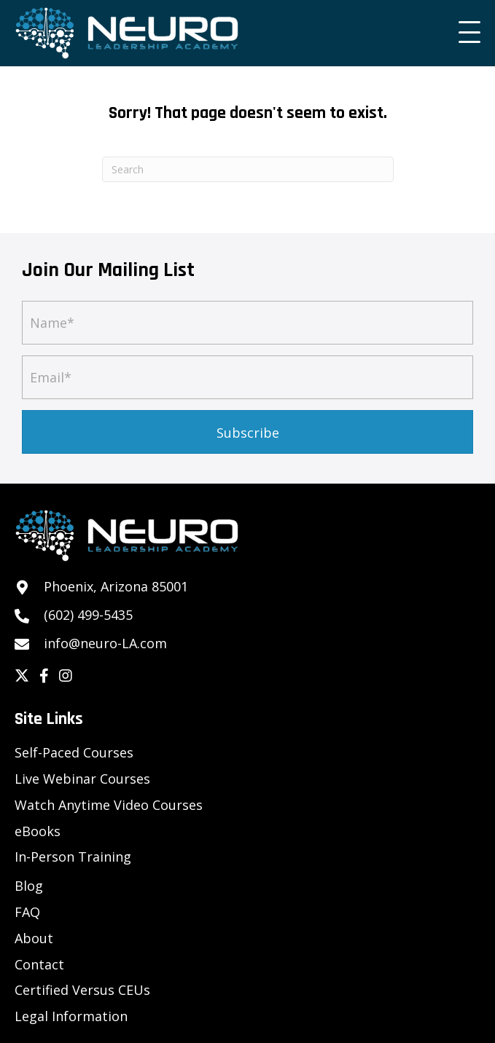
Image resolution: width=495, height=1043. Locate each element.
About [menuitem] (34, 938)
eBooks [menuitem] (38, 831)
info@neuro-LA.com (105, 643)
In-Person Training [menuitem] (73, 856)
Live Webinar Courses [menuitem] (82, 778)
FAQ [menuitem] (27, 912)
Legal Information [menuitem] (71, 1016)
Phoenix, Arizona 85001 (116, 586)
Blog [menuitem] (29, 885)
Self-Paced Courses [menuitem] (74, 752)
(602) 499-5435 (88, 614)
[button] (466, 33)
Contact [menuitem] (39, 964)
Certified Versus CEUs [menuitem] (82, 990)
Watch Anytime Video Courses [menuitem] (109, 805)
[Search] (248, 169)
